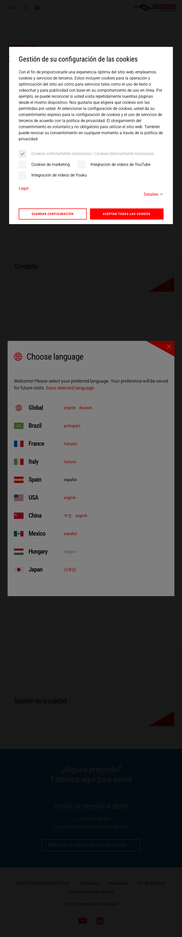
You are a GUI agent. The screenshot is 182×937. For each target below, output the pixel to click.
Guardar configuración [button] (53, 214)
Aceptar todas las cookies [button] (126, 214)
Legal (24, 188)
